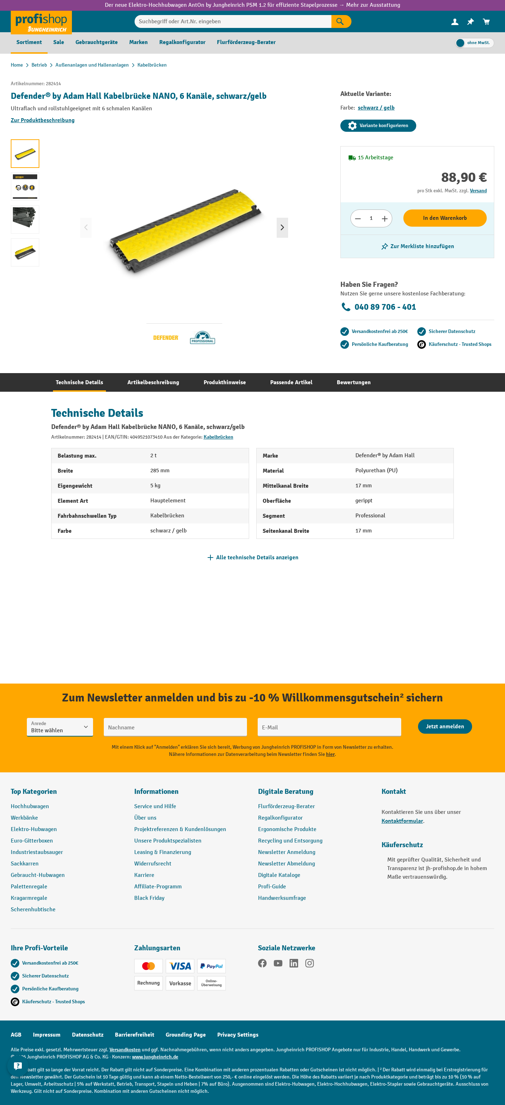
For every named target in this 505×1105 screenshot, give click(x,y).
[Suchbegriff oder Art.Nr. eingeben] (233, 21)
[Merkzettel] (471, 21)
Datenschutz (87, 1034)
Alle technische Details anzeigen (257, 557)
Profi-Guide (272, 886)
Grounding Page (186, 1034)
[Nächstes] (282, 228)
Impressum (46, 1034)
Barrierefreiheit (134, 1034)
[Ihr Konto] (455, 21)
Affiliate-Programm (158, 886)
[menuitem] (455, 21)
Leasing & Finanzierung (162, 852)
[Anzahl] (371, 218)
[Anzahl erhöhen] (385, 218)
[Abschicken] (445, 726)
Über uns (145, 818)
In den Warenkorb (445, 218)
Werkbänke (24, 818)
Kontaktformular (402, 821)
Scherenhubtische (33, 909)
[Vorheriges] (86, 228)
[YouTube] (278, 964)
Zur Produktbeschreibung (43, 120)
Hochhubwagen (30, 806)
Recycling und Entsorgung (290, 841)
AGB (16, 1034)
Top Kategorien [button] (34, 791)
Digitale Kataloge (279, 875)
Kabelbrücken (218, 437)
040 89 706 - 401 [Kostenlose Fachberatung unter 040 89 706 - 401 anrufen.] (378, 307)
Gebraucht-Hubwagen (38, 875)
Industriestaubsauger (37, 852)
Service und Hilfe (155, 806)
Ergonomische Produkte (287, 829)
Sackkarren (25, 863)
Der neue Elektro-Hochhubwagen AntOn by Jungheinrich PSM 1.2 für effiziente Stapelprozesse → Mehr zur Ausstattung (252, 5)
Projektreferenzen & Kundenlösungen (180, 829)
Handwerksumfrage (282, 898)
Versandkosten (125, 1050)
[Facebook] (262, 964)
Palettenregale (29, 886)
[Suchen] (341, 21)
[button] (314, 794)
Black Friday (149, 898)
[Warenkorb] (486, 21)
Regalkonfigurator (280, 818)
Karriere (144, 875)
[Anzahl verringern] (357, 218)
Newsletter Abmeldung (286, 863)
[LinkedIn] (294, 964)
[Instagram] (309, 964)
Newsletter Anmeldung (286, 852)
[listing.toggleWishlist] (417, 246)
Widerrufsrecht (152, 863)
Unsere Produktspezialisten (167, 841)
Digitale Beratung (286, 791)
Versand (478, 191)
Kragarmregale (29, 898)
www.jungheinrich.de (155, 1057)
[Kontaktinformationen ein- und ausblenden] (18, 1087)
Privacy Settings (237, 1034)
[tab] (79, 382)
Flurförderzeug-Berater (286, 806)
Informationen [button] (156, 791)
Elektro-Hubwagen (34, 829)
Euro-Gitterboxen (32, 841)
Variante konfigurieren (378, 125)
